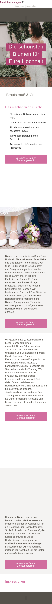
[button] (26, 18)
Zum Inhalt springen (12, 2)
